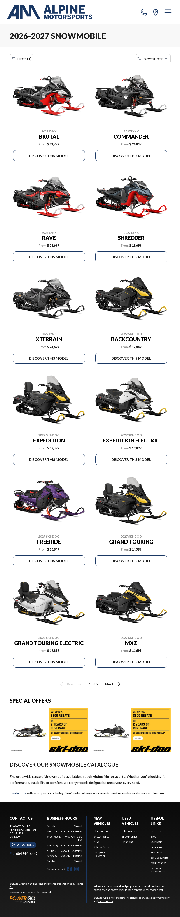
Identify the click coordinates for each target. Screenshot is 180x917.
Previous (70, 684)
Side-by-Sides (101, 847)
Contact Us (157, 831)
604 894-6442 (23, 854)
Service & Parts (159, 857)
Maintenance (158, 862)
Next (113, 684)
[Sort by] (153, 58)
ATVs (97, 841)
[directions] (156, 12)
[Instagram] (76, 869)
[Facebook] (69, 869)
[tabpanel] (64, 843)
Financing (127, 841)
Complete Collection (100, 854)
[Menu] (168, 12)
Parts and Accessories (158, 869)
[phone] (144, 12)
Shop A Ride (34, 892)
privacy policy (162, 897)
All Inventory (101, 831)
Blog (153, 836)
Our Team (157, 841)
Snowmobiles (101, 836)
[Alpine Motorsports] (49, 12)
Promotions (158, 852)
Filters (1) (21, 58)
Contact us (18, 793)
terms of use (105, 901)
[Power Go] (48, 899)
